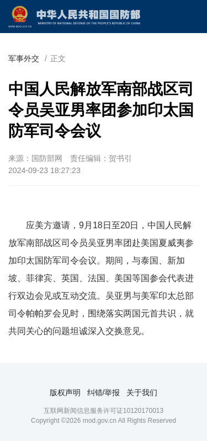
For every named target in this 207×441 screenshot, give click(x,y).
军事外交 (23, 58)
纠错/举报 (103, 392)
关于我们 (141, 392)
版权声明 (65, 392)
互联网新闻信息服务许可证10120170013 (103, 411)
